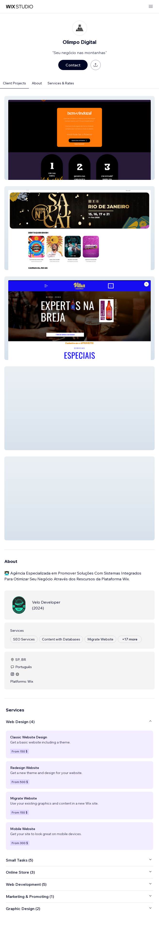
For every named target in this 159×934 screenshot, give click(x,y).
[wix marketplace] (19, 6)
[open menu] (151, 6)
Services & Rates (61, 83)
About (37, 83)
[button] (79, 138)
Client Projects (14, 83)
